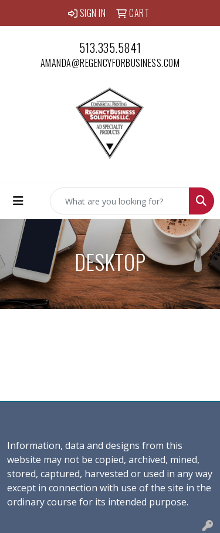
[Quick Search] (119, 200)
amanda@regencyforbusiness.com (110, 63)
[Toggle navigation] (18, 201)
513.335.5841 (110, 47)
